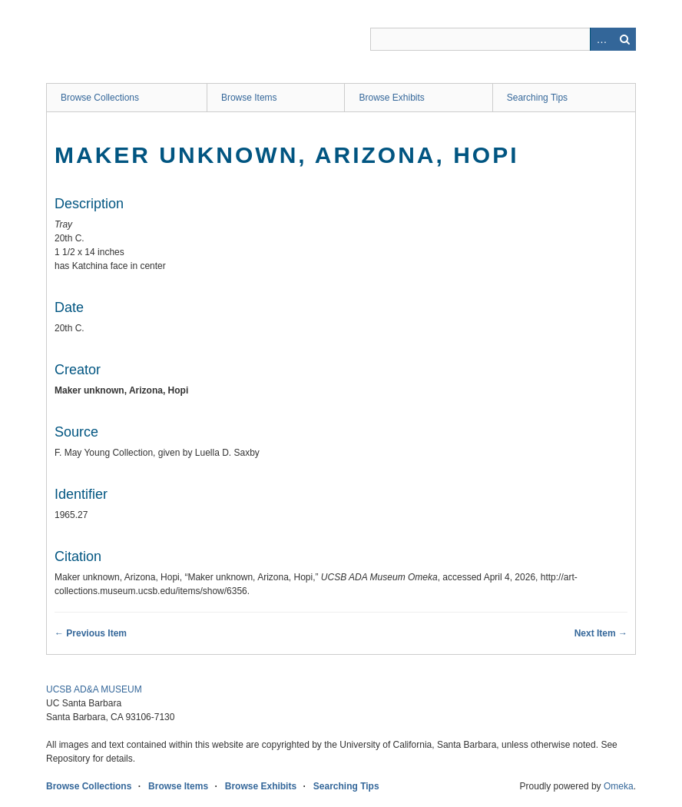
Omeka (619, 786)
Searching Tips (537, 97)
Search (624, 39)
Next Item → (600, 633)
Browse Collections (100, 97)
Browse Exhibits (391, 97)
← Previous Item (91, 633)
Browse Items (249, 97)
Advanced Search (601, 39)
